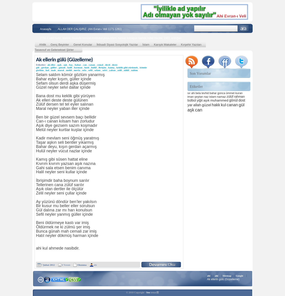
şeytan (198, 96)
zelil (120, 70)
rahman (239, 96)
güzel (206, 105)
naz (206, 96)
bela (198, 93)
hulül (93, 67)
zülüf (126, 70)
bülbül (191, 100)
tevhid (205, 93)
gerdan (45, 67)
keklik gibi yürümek (127, 67)
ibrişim (102, 67)
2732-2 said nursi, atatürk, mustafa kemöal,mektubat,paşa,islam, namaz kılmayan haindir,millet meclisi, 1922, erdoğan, (111, 38)
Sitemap (227, 275)
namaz (221, 96)
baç (71, 64)
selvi (104, 70)
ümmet (230, 93)
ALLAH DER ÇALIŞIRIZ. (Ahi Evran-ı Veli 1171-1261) (90, 29)
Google (239, 275)
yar (189, 105)
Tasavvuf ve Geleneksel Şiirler (54, 49)
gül (242, 104)
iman (190, 96)
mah (53, 70)
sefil (90, 70)
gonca (221, 93)
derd (107, 64)
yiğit (200, 100)
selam (97, 70)
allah (197, 105)
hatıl (86, 67)
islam (212, 96)
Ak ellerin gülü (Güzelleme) (64, 59)
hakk (216, 105)
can (85, 64)
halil (69, 67)
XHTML (60, 279)
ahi (95, 265)
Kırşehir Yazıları (191, 44)
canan (92, 64)
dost (241, 100)
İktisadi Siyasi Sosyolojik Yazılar (117, 44)
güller (54, 67)
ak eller (51, 64)
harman (78, 67)
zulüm (134, 70)
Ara (243, 28)
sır (188, 93)
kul (47, 70)
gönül (233, 100)
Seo (148, 292)
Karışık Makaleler (165, 44)
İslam (145, 44)
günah (62, 67)
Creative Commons (40, 279)
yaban (112, 70)
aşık (59, 64)
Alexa (47, 279)
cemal (100, 64)
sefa (84, 70)
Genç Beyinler (60, 44)
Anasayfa (45, 29)
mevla (77, 70)
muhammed (219, 100)
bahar (78, 64)
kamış (111, 67)
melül (69, 70)
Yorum (66, 265)
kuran (239, 93)
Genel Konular (82, 44)
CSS (75, 279)
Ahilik (42, 44)
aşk (65, 64)
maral (61, 70)
